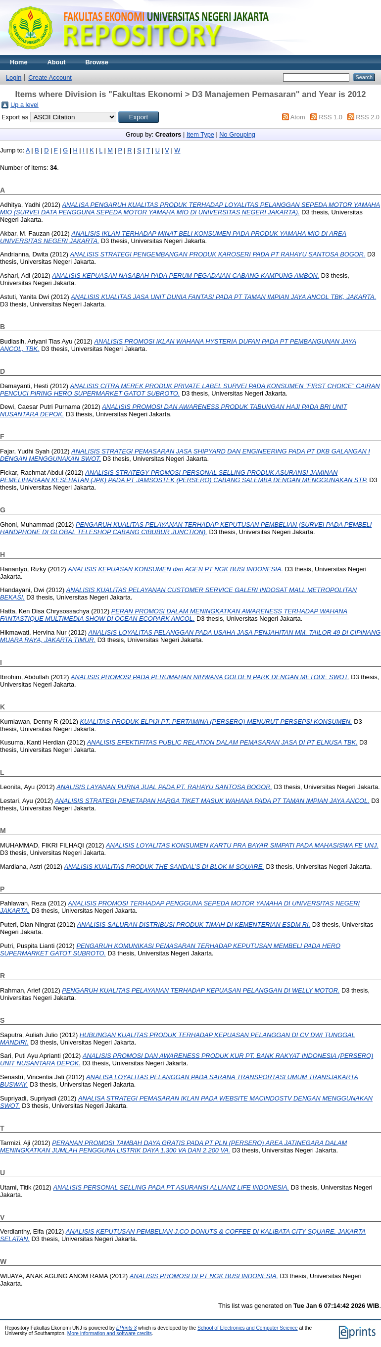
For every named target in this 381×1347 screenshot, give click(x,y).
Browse (97, 62)
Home (19, 62)
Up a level (24, 104)
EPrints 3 (126, 1328)
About (57, 62)
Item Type (200, 134)
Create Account (50, 77)
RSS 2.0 (368, 117)
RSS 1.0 (330, 117)
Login (13, 77)
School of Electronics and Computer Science (247, 1328)
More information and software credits (109, 1333)
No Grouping (237, 134)
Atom (297, 117)
